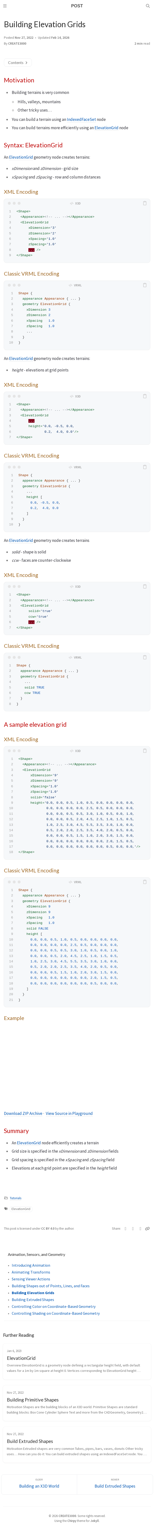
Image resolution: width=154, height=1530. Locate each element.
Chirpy (71, 1521)
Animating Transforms (31, 1272)
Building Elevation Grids (33, 1292)
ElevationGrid (106, 127)
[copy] (145, 203)
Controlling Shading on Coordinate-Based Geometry (56, 1313)
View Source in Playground (69, 1113)
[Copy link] (147, 1229)
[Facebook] (133, 1229)
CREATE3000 (17, 43)
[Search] (148, 6)
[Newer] (115, 1484)
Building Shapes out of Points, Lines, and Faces (51, 1285)
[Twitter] (126, 1229)
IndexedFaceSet (81, 119)
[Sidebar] (5, 6)
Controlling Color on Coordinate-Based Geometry (53, 1306)
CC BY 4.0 (48, 1228)
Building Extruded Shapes (33, 1299)
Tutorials (15, 1198)
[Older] (39, 1484)
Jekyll (94, 1521)
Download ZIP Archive (23, 1113)
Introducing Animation (31, 1265)
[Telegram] (140, 1229)
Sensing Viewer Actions (31, 1278)
